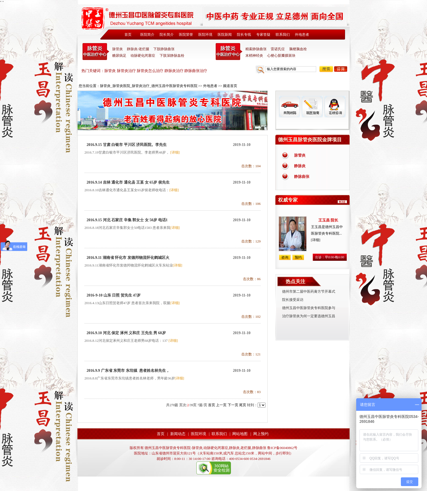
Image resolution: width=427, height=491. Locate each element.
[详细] (175, 152)
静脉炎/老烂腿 (138, 49)
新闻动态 (177, 434)
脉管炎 (117, 49)
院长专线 (244, 34)
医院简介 (147, 34)
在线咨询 (334, 106)
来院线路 (289, 106)
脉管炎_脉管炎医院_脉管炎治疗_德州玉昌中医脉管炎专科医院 (148, 86)
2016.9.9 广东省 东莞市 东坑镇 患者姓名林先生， (128, 371)
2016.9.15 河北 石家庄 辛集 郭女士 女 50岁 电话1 (127, 220)
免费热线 (312, 123)
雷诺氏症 (278, 49)
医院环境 (205, 34)
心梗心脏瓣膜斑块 (281, 55)
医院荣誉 (186, 34)
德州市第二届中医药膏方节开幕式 (308, 291)
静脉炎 (300, 166)
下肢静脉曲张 (164, 49)
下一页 (233, 405)
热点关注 (295, 281)
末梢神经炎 (254, 55)
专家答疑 (263, 34)
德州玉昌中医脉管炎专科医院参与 (308, 308)
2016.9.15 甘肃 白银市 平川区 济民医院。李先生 (127, 145)
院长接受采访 (292, 300)
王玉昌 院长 (328, 220)
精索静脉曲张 (256, 49)
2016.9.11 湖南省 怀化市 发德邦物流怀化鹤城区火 (128, 258)
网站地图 (240, 434)
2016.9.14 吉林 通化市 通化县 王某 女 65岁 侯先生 (128, 182)
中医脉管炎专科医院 (96, 51)
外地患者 (302, 34)
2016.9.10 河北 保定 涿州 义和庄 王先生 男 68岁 (126, 333)
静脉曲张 (301, 177)
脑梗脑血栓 (298, 49)
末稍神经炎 (229, 51)
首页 (128, 34)
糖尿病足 (119, 55)
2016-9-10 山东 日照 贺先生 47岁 (114, 295)
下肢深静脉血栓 (172, 55)
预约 (298, 257)
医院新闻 (225, 34)
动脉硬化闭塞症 (142, 55)
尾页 (242, 405)
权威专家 (288, 200)
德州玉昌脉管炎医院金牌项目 (310, 139)
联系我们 (283, 34)
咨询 (340, 69)
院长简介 (167, 34)
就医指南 (312, 106)
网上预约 (261, 434)
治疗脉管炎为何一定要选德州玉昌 (308, 316)
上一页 (221, 405)
